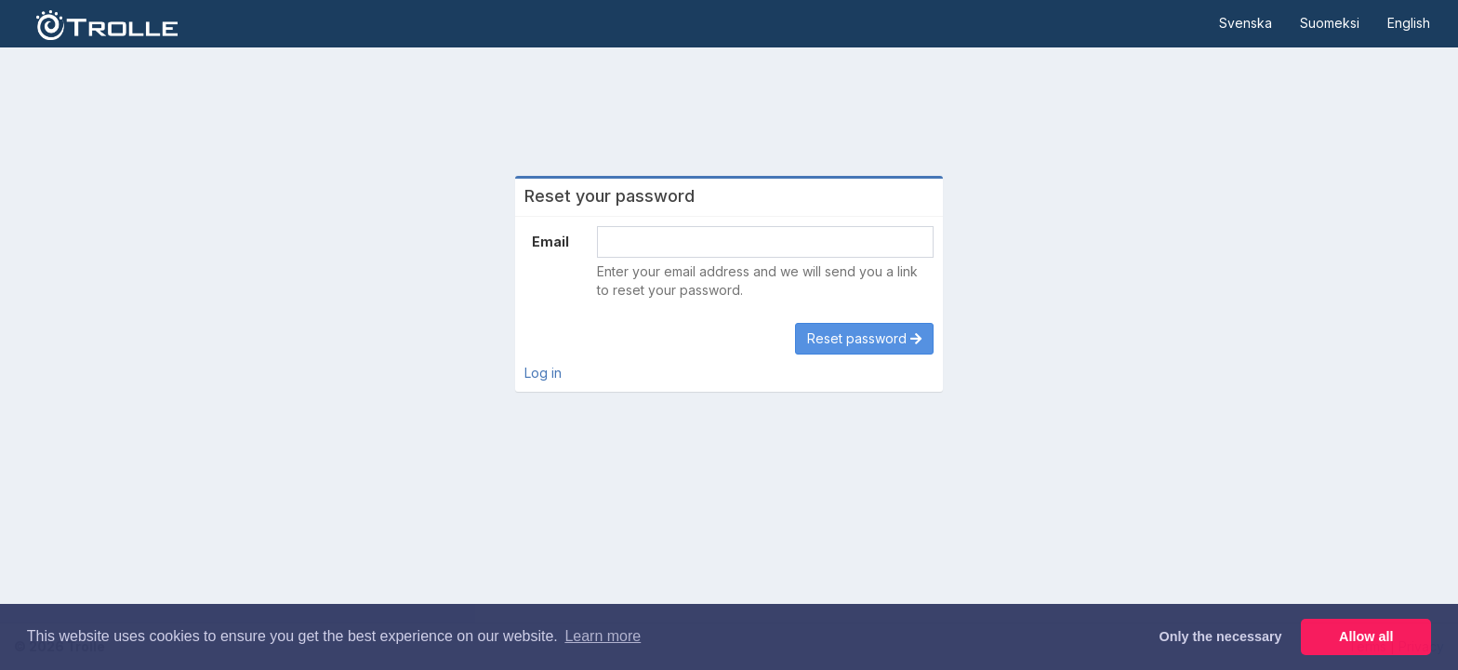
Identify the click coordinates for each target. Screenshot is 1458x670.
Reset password (864, 338)
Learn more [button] (602, 636)
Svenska (1245, 23)
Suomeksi (1329, 23)
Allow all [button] (1366, 636)
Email (550, 241)
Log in (543, 373)
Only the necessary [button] (1221, 636)
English (1408, 23)
